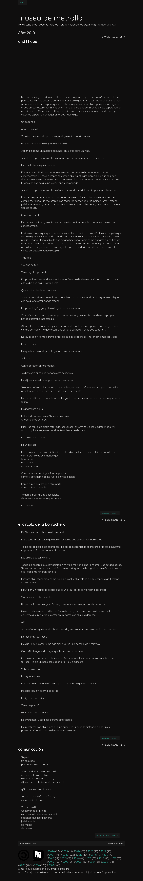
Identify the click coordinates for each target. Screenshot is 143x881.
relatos (54, 24)
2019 (79, 854)
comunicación (30, 749)
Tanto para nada (102, 836)
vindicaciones (75, 24)
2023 (90, 851)
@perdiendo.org (60, 868)
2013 (88, 858)
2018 (93, 854)
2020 (65, 854)
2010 (51, 861)
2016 (51, 858)
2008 (78, 861)
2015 (64, 858)
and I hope (27, 41)
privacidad (111, 872)
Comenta (116, 513)
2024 (78, 851)
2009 (65, 861)
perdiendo (105, 513)
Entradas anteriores (28, 843)
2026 (52, 851)
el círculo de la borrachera (41, 524)
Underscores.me (73, 872)
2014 (76, 858)
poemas (43, 24)
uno (21, 24)
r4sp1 (100, 872)
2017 (105, 854)
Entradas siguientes (115, 843)
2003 (51, 865)
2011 (113, 858)
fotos (63, 24)
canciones (31, 24)
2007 (92, 861)
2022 (103, 851)
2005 (22, 865)
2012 (101, 858)
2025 (65, 851)
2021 (51, 854)
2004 (37, 865)
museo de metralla (50, 17)
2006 (105, 861)
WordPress (24, 872)
